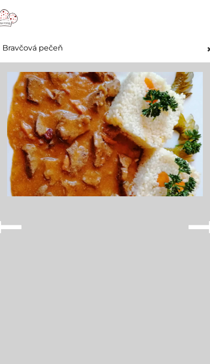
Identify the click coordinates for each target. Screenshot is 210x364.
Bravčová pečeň (32, 48)
